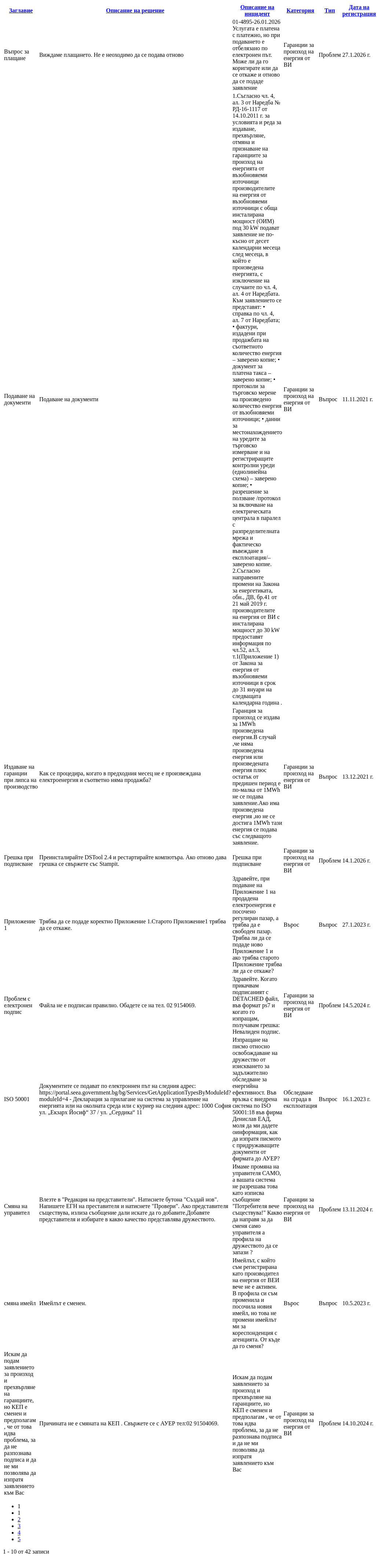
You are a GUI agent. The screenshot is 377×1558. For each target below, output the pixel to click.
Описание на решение (135, 10)
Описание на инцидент (257, 10)
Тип (330, 10)
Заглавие (21, 10)
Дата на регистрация (359, 10)
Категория (300, 10)
